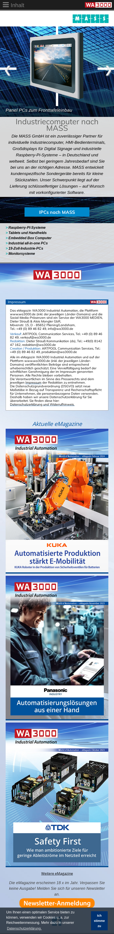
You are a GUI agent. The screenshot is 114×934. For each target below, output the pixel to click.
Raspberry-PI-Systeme (26, 227)
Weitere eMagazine (57, 873)
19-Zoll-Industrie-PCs (25, 248)
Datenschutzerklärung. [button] (24, 928)
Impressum (33, 382)
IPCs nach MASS (57, 212)
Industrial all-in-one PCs (27, 243)
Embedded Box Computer (30, 238)
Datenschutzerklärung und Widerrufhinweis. (42, 404)
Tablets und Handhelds (26, 233)
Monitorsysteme (20, 253)
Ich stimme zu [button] (99, 921)
